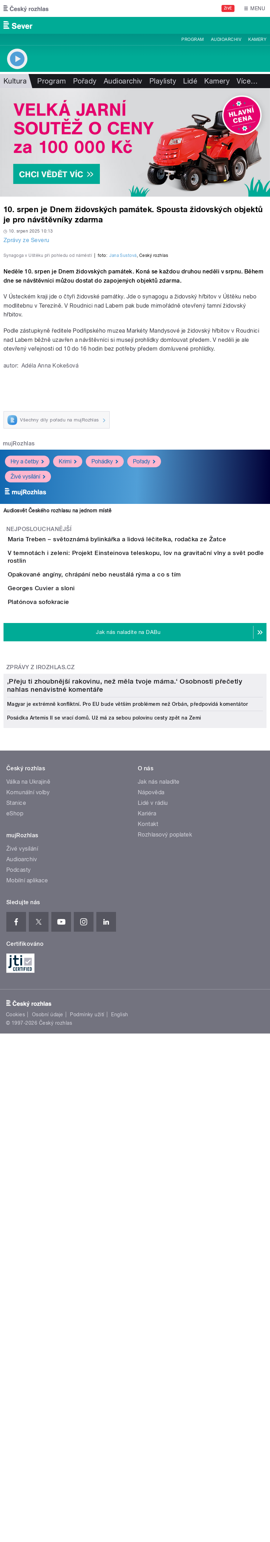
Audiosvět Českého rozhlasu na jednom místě (57, 663)
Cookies (15, 1435)
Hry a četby (27, 613)
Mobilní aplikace (27, 1300)
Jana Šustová (123, 407)
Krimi (68, 613)
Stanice (16, 1223)
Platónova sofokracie (66, 826)
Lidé (190, 81)
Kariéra (147, 1233)
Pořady (85, 81)
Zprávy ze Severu (27, 240)
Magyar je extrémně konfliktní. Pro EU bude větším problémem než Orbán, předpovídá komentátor (127, 1124)
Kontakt (148, 1244)
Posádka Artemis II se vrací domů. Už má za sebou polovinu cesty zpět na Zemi (104, 1138)
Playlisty (162, 81)
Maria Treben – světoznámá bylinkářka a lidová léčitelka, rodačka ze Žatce (145, 691)
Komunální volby (28, 1212)
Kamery (257, 39)
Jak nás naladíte (159, 1202)
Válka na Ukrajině (28, 1202)
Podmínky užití (87, 1435)
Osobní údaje (47, 1435)
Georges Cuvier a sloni (69, 792)
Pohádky (104, 613)
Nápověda (151, 1212)
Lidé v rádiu (153, 1223)
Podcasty (18, 1290)
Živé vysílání (28, 628)
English (119, 1435)
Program (192, 39)
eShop (14, 1233)
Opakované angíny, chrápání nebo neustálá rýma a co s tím (122, 759)
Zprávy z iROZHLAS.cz (40, 912)
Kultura (15, 81)
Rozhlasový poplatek (165, 1255)
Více (247, 81)
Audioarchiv (226, 39)
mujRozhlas (19, 595)
